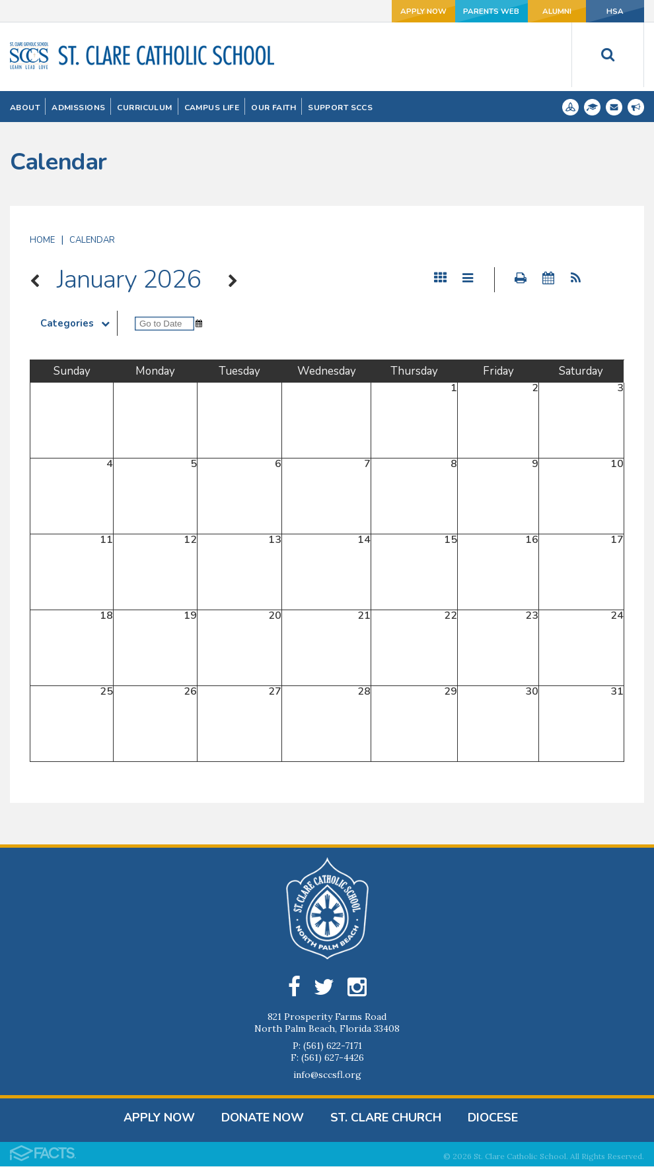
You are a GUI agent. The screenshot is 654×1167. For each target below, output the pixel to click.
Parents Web (460, 11)
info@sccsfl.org (327, 1075)
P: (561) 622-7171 (327, 1046)
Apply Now (386, 11)
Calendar (92, 240)
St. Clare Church (385, 1118)
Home (42, 240)
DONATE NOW (262, 1118)
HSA (607, 11)
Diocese (493, 1118)
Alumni (535, 11)
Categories (78, 323)
